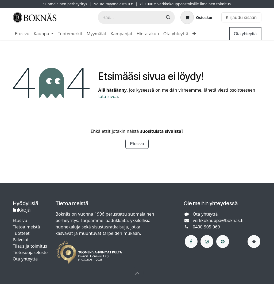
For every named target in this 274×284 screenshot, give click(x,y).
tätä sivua (108, 96)
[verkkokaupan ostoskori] (197, 17)
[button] (137, 273)
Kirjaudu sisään (241, 17)
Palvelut (21, 239)
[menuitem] (22, 33)
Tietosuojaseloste (31, 252)
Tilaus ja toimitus (30, 246)
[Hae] (168, 17)
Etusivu (137, 143)
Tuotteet (21, 233)
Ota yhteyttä (245, 33)
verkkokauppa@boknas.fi (218, 220)
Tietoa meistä (26, 226)
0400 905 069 (206, 226)
